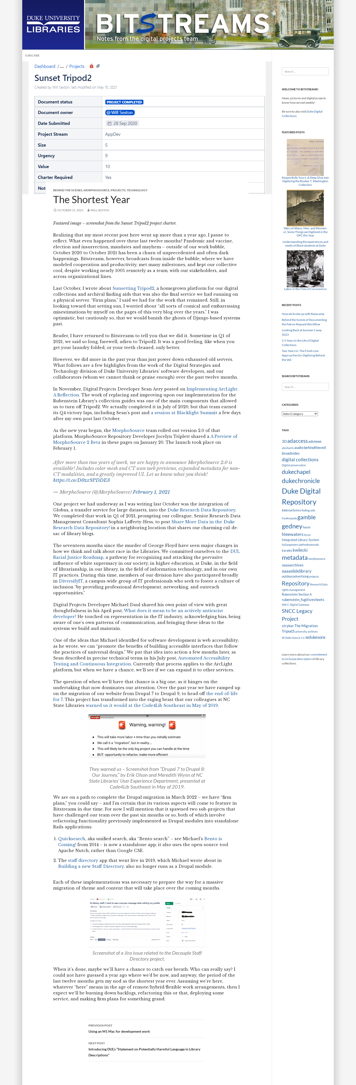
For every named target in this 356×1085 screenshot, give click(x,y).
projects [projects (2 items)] (314, 576)
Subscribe (32, 55)
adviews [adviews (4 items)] (315, 441)
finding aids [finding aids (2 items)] (308, 510)
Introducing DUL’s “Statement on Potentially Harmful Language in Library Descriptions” (147, 1048)
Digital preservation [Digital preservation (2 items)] (294, 465)
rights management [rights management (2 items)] (293, 589)
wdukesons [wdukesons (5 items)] (315, 637)
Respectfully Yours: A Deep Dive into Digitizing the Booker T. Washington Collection (305, 181)
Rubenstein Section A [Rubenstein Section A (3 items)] (297, 594)
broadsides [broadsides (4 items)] (291, 453)
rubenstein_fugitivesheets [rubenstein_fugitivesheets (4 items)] (303, 599)
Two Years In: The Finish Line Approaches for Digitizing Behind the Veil (303, 355)
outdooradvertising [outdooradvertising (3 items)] (295, 576)
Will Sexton (99, 210)
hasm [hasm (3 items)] (307, 527)
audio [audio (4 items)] (298, 447)
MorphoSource (97, 190)
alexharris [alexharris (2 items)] (288, 447)
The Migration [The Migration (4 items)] (306, 625)
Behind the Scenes (67, 190)
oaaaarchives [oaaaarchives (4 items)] (293, 565)
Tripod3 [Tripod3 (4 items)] (288, 631)
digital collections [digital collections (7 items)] (300, 459)
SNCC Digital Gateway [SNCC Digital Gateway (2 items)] (295, 604)
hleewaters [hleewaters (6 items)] (292, 534)
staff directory (83, 860)
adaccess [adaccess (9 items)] (297, 441)
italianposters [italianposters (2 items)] (290, 544)
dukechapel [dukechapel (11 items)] (296, 471)
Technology (137, 190)
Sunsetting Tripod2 (133, 288)
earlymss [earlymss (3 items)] (294, 510)
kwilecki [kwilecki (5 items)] (300, 550)
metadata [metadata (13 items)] (295, 557)
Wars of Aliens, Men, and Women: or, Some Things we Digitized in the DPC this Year (305, 231)
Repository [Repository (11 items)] (296, 583)
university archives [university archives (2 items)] (306, 631)
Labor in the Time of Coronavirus (305, 289)
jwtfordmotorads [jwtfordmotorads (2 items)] (309, 544)
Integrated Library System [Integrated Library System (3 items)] (300, 540)
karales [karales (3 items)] (287, 550)
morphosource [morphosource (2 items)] (316, 558)
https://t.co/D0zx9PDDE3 (81, 480)
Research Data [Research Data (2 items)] (319, 584)
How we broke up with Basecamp (303, 314)
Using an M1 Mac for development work (147, 1028)
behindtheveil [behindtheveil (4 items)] (315, 447)
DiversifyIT (71, 581)
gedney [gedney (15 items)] (292, 526)
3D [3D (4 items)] (284, 441)
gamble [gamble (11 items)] (306, 517)
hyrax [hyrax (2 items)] (307, 534)
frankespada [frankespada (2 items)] (289, 518)
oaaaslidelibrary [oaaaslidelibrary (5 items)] (297, 571)
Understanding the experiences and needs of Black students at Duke (305, 243)
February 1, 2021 (151, 492)
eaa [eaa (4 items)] (285, 510)
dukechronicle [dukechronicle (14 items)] (301, 480)
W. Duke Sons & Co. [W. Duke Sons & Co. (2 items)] (293, 637)
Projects (118, 190)
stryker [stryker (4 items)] (288, 625)
